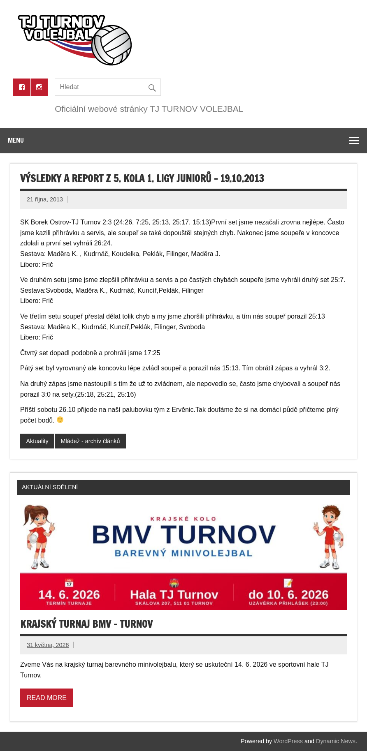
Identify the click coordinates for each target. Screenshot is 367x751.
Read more (47, 697)
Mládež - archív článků (90, 441)
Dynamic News (335, 741)
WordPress (288, 741)
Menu (16, 140)
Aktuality (37, 441)
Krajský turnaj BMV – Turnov (86, 624)
